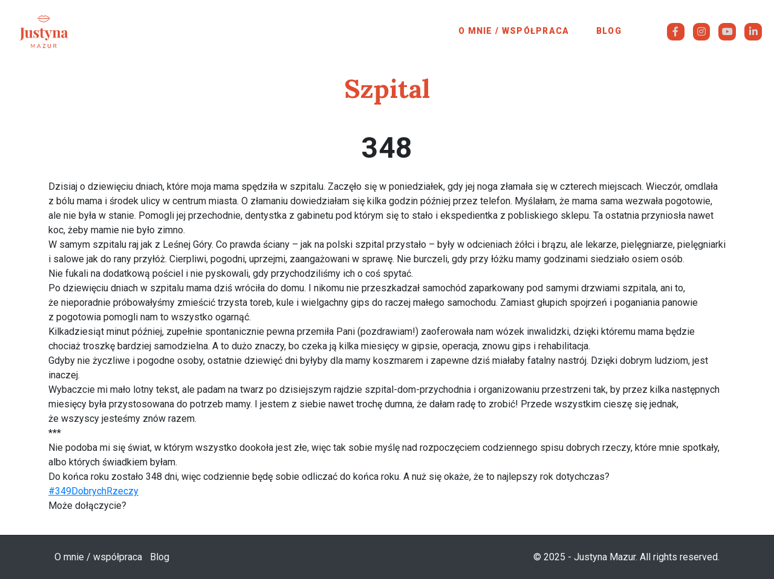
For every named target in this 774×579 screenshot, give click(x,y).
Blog (609, 31)
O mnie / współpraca (514, 31)
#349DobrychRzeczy (93, 491)
